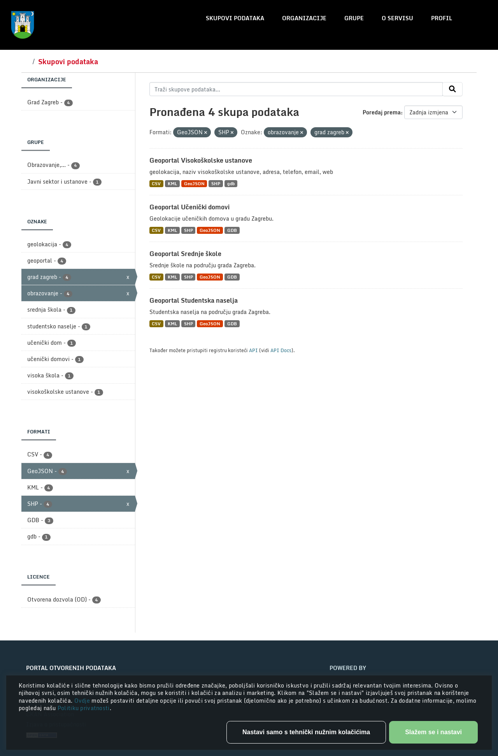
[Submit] (452, 89)
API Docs (280, 350)
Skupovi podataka (235, 18)
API (253, 350)
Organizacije (304, 18)
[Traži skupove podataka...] (296, 89)
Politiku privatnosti (84, 707)
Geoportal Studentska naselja (193, 300)
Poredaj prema (382, 112)
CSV (156, 183)
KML (172, 183)
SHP (215, 183)
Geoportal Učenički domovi (189, 207)
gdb (231, 183)
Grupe (354, 18)
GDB (232, 230)
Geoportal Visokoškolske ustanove (200, 160)
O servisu (397, 18)
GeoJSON (194, 183)
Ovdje (83, 700)
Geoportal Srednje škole (185, 254)
